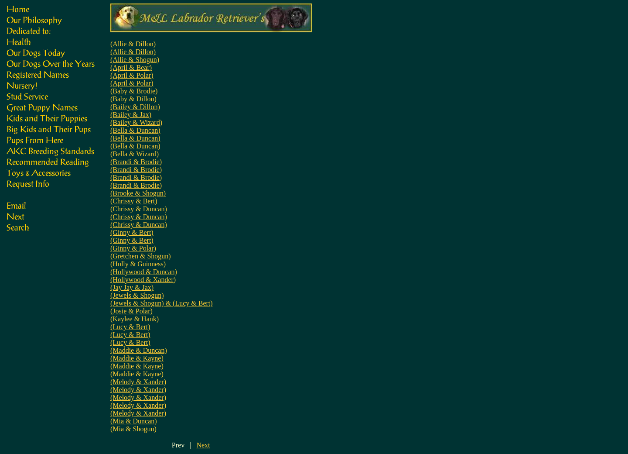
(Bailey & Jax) (130, 114)
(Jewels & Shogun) (137, 295)
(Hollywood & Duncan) (143, 271)
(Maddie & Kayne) (137, 358)
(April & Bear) (131, 67)
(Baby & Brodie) (133, 91)
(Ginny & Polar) (133, 248)
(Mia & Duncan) (133, 421)
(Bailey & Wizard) (136, 122)
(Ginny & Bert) (132, 232)
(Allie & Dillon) (133, 44)
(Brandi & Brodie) (136, 161)
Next (203, 445)
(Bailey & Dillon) (135, 106)
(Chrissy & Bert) (133, 201)
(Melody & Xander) (138, 381)
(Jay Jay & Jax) (132, 287)
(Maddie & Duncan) (138, 350)
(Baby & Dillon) (133, 99)
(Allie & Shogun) (134, 59)
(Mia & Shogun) (133, 429)
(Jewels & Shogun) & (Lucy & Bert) (161, 303)
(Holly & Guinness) (138, 264)
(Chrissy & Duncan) (138, 209)
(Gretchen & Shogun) (140, 256)
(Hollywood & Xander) (143, 279)
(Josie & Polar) (131, 311)
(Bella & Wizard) (134, 154)
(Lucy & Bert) (130, 326)
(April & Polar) (132, 75)
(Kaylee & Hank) (134, 319)
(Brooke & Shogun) (138, 193)
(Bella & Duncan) (135, 130)
